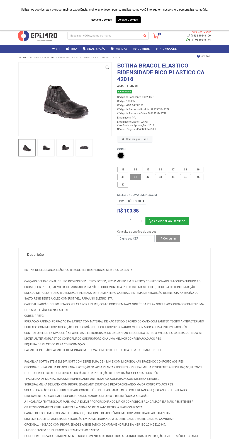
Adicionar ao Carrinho (167, 221)
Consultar (168, 238)
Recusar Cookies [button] (101, 19)
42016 (150, 125)
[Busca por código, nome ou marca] (104, 36)
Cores (121, 149)
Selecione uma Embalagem (137, 195)
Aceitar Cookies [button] (128, 19)
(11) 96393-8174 (198, 39)
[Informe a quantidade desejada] (130, 221)
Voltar (204, 56)
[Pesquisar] (145, 36)
